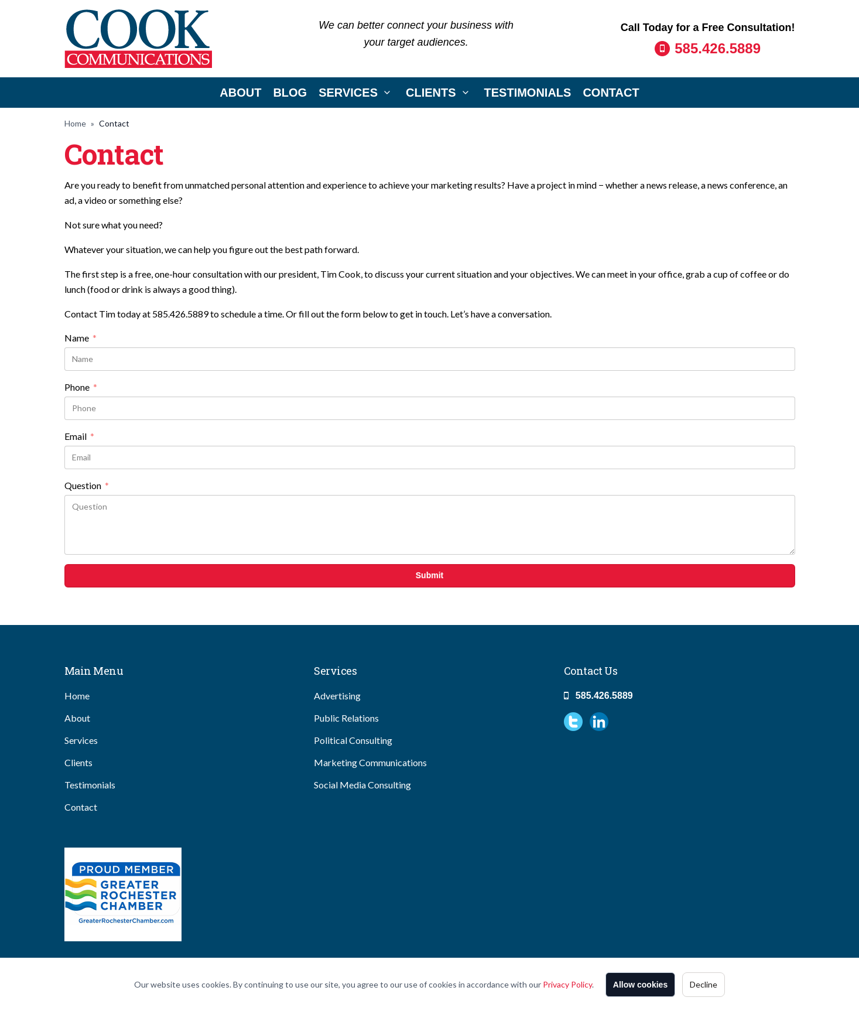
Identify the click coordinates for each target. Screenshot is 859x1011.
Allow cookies (640, 984)
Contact (611, 92)
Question (86, 486)
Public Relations (346, 717)
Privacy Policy (567, 984)
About (240, 92)
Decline (703, 984)
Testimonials (527, 92)
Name (80, 338)
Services (348, 92)
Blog (290, 92)
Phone (80, 387)
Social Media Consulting (362, 784)
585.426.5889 (718, 48)
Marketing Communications (370, 762)
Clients (431, 92)
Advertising (337, 695)
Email (79, 436)
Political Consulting (353, 740)
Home (75, 123)
